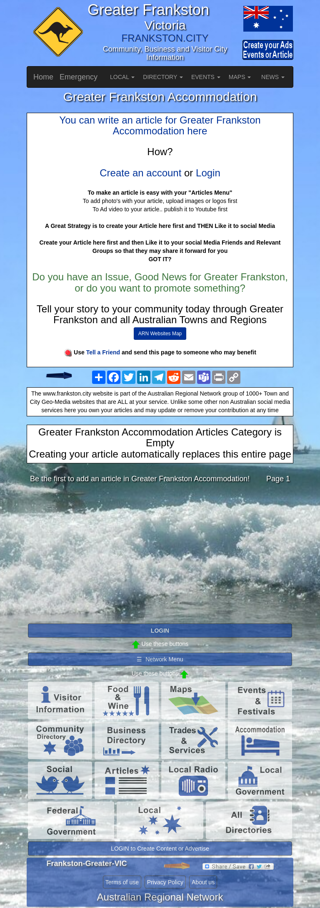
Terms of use (122, 882)
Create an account (140, 172)
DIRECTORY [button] (163, 77)
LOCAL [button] (122, 77)
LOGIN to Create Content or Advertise (160, 848)
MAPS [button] (240, 77)
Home (43, 77)
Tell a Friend (103, 352)
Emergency (79, 77)
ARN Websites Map (160, 333)
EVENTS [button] (205, 77)
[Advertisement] (160, 555)
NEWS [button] (273, 77)
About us (203, 882)
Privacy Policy (165, 882)
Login (208, 172)
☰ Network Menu (160, 659)
